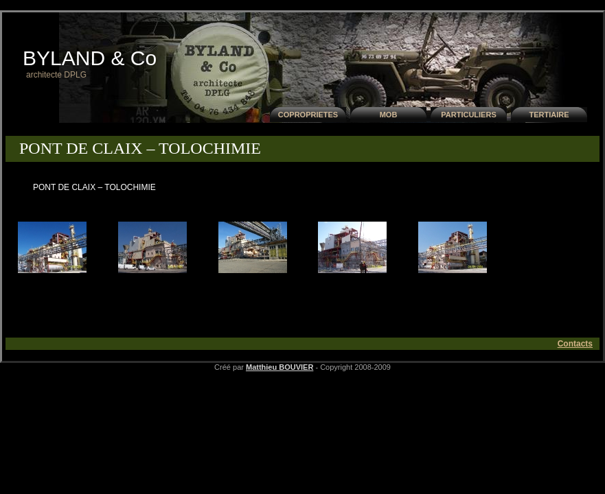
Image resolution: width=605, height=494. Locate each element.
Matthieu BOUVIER (279, 367)
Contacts (575, 344)
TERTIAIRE (549, 114)
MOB (389, 114)
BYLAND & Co (90, 58)
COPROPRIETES (308, 114)
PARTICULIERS (468, 114)
